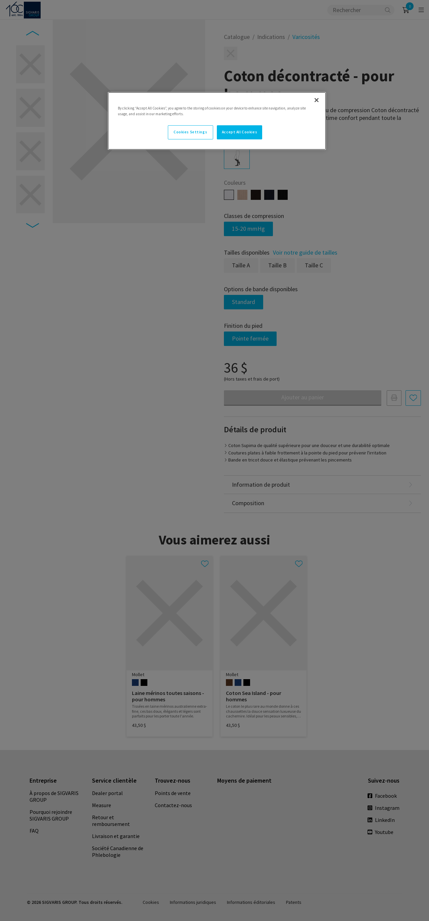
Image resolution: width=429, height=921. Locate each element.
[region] (217, 121)
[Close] (316, 100)
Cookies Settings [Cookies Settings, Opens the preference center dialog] (190, 132)
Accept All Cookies (239, 132)
